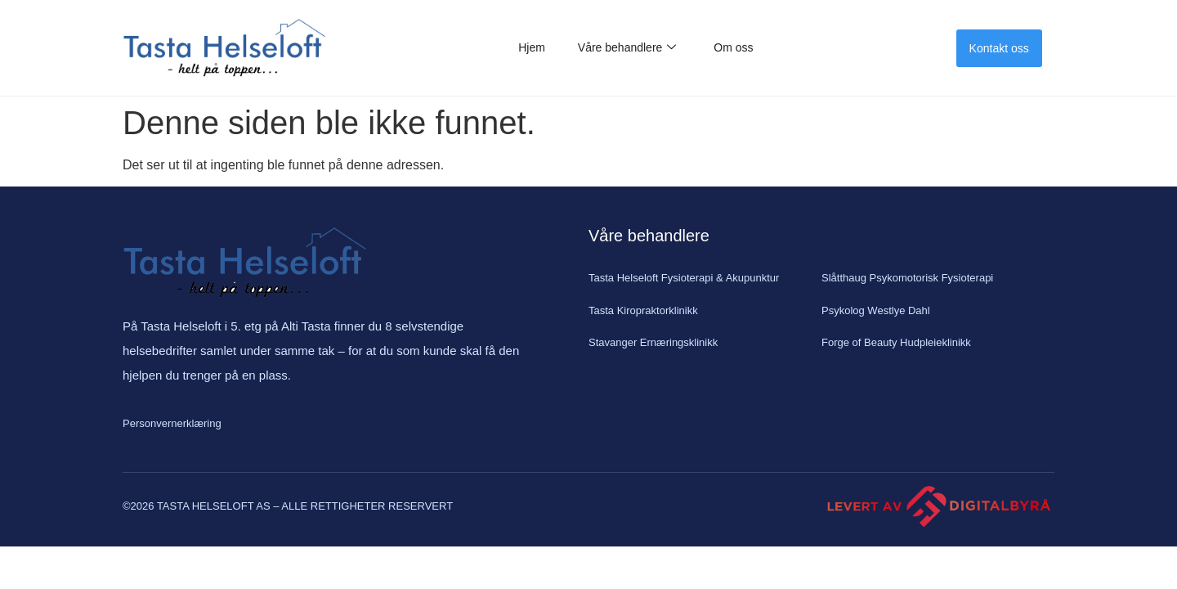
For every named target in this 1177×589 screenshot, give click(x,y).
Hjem (531, 47)
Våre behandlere (627, 48)
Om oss (733, 47)
